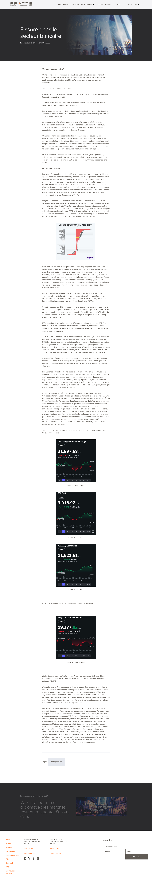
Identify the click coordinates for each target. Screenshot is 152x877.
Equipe (65, 4)
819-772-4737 (54, 848)
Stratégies (75, 4)
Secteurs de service (11, 872)
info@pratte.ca (29, 853)
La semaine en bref (28, 43)
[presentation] (114, 857)
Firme (59, 4)
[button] (87, 4)
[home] (21, 4)
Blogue (100, 4)
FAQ (8, 867)
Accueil (9, 840)
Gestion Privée (86, 4)
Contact (108, 4)
